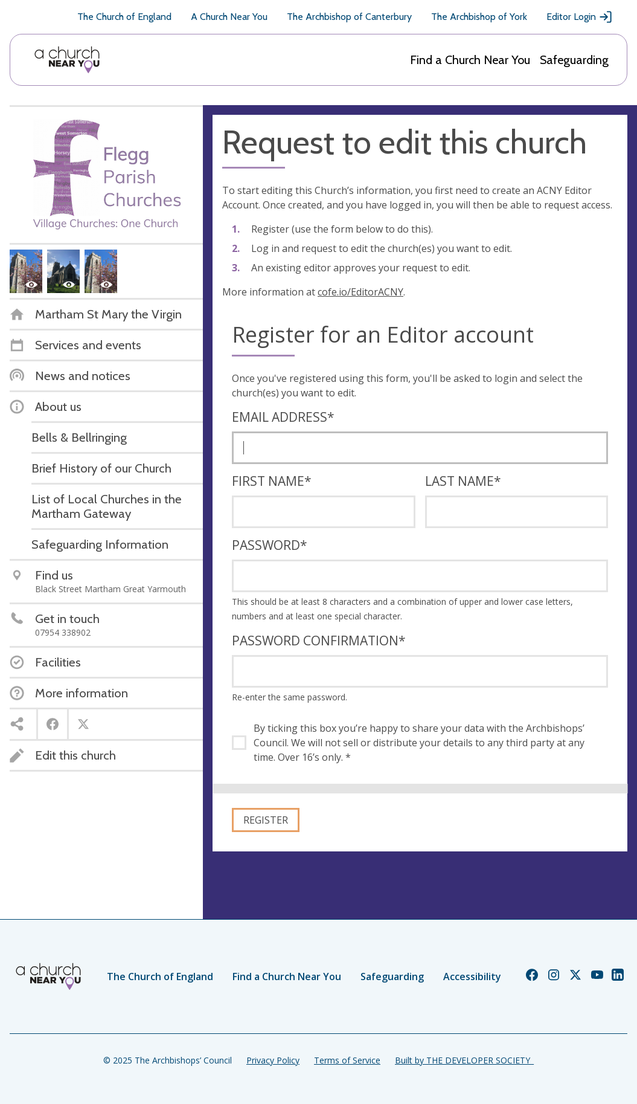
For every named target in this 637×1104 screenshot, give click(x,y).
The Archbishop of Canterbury (349, 16)
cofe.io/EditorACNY (360, 292)
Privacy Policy (272, 1060)
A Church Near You (229, 16)
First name (272, 481)
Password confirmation (319, 640)
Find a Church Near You (470, 60)
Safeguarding (574, 60)
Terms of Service (347, 1060)
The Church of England (124, 16)
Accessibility (472, 976)
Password (269, 545)
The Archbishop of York (479, 16)
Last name (463, 481)
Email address (283, 417)
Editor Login (579, 17)
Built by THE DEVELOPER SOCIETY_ (464, 1060)
